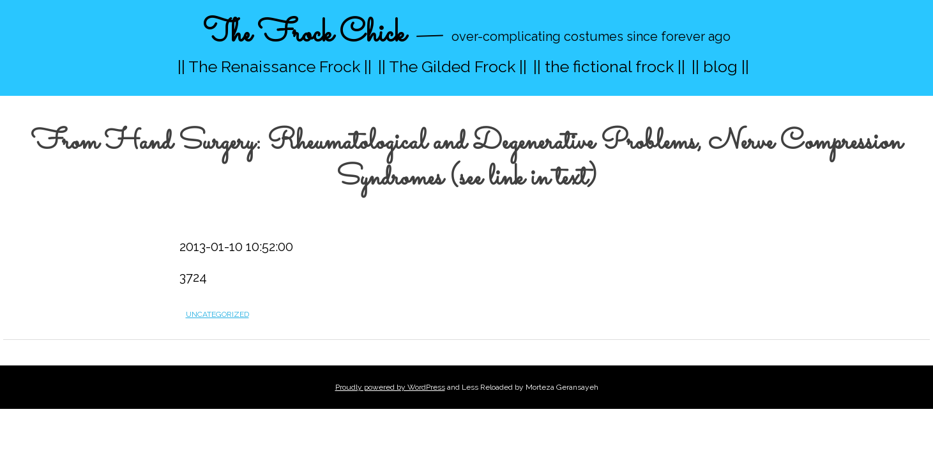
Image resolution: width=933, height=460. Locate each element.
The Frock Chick (304, 34)
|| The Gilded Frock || (452, 66)
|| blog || (720, 66)
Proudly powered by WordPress (390, 387)
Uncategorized (217, 314)
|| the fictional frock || (609, 66)
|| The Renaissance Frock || (275, 66)
